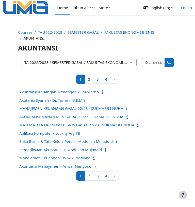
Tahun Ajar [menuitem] (81, 7)
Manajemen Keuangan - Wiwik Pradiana (54, 157)
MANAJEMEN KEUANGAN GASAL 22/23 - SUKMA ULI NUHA (71, 108)
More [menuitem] (103, 7)
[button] (158, 7)
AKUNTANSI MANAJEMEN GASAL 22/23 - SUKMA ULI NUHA (71, 116)
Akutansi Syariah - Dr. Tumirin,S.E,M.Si (53, 100)
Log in (186, 7)
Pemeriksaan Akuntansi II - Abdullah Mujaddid (60, 149)
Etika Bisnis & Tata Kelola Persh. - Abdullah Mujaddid (66, 141)
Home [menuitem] (62, 7)
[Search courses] (153, 62)
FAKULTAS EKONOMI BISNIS (129, 32)
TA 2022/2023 (50, 32)
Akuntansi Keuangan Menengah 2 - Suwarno (59, 91)
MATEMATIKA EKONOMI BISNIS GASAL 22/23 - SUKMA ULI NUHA (76, 124)
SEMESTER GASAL (83, 32)
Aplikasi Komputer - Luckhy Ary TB (49, 133)
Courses (25, 32)
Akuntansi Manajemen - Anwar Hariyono (55, 166)
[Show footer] (183, 195)
